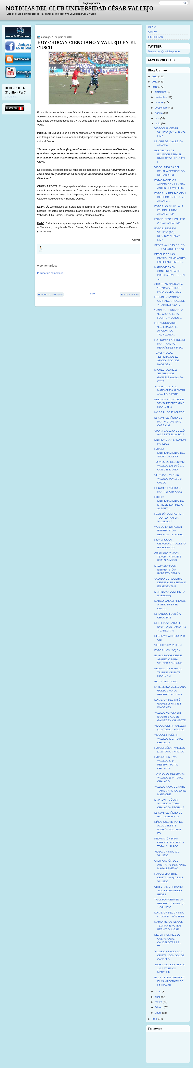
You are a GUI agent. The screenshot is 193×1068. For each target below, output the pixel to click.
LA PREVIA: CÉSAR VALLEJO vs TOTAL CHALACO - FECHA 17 (169, 803)
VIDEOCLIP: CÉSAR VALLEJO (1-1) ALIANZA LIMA (170, 132)
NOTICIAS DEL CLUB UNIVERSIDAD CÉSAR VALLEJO (80, 8)
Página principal (92, 3)
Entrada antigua (130, 294)
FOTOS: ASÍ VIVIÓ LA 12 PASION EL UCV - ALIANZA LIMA (168, 210)
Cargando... (11, 96)
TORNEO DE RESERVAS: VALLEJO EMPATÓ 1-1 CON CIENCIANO (169, 465)
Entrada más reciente (50, 294)
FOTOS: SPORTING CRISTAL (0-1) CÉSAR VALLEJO (168, 877)
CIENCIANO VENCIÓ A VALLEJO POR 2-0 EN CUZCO (168, 478)
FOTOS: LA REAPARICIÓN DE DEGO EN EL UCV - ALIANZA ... (170, 197)
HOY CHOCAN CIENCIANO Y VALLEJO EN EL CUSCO (86, 45)
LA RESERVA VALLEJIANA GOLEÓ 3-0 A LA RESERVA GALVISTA (169, 690)
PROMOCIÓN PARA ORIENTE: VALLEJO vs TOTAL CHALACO (169, 842)
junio (157, 123)
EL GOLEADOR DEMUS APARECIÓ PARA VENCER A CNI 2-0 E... (169, 659)
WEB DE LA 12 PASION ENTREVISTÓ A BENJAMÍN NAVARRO (168, 530)
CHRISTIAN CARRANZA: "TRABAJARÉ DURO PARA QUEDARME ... (169, 288)
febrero (159, 1007)
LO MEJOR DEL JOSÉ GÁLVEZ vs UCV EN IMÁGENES (167, 703)
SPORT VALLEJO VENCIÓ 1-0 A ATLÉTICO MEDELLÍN (169, 968)
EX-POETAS (155, 37)
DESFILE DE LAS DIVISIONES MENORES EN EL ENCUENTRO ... (170, 258)
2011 (155, 81)
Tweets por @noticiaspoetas (164, 51)
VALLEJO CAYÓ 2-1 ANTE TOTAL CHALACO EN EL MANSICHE (170, 790)
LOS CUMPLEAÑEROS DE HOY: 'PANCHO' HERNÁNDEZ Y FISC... (170, 343)
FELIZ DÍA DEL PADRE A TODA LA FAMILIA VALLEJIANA (168, 517)
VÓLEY (152, 32)
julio (157, 118)
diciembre (160, 91)
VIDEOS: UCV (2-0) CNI (168, 645)
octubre (159, 102)
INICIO (152, 27)
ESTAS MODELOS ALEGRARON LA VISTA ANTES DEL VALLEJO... (169, 184)
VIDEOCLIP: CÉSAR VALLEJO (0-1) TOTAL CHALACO (168, 738)
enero (158, 1012)
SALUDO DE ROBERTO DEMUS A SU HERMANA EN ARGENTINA (170, 582)
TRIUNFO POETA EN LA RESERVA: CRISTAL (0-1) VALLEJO (169, 903)
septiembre (161, 107)
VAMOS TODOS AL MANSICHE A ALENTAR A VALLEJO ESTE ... (169, 390)
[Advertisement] (83, 283)
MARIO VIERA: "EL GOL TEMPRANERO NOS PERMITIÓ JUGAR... (168, 925)
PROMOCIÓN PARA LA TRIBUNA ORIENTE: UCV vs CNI (167, 672)
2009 (155, 1018)
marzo (158, 1002)
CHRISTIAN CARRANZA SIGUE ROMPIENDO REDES (168, 890)
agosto (159, 112)
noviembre (161, 97)
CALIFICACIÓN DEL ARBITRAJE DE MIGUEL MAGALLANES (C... (170, 864)
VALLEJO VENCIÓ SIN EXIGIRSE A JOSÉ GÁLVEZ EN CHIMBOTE (170, 716)
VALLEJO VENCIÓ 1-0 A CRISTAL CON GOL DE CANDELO (169, 955)
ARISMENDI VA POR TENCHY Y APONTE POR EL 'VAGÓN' (167, 556)
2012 (155, 76)
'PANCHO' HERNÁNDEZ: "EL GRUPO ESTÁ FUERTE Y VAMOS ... (168, 314)
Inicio (92, 293)
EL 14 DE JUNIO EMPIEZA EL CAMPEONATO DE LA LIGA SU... (169, 981)
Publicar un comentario (50, 273)
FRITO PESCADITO (165, 681)
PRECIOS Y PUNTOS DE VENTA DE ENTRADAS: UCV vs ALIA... (169, 403)
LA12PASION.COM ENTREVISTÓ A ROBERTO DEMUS (167, 569)
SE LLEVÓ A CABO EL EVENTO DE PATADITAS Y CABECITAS (170, 626)
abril (157, 996)
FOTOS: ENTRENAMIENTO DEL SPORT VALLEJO (169, 452)
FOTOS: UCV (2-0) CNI (167, 650)
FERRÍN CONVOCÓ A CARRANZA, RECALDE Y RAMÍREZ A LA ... (169, 301)
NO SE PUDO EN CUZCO (169, 412)
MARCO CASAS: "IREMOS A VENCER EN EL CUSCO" (170, 604)
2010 (155, 86)
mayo (158, 991)
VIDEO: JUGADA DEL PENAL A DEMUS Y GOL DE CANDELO (170, 171)
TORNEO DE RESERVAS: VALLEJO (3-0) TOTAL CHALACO (169, 777)
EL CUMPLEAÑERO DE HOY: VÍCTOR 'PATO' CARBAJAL (168, 421)
